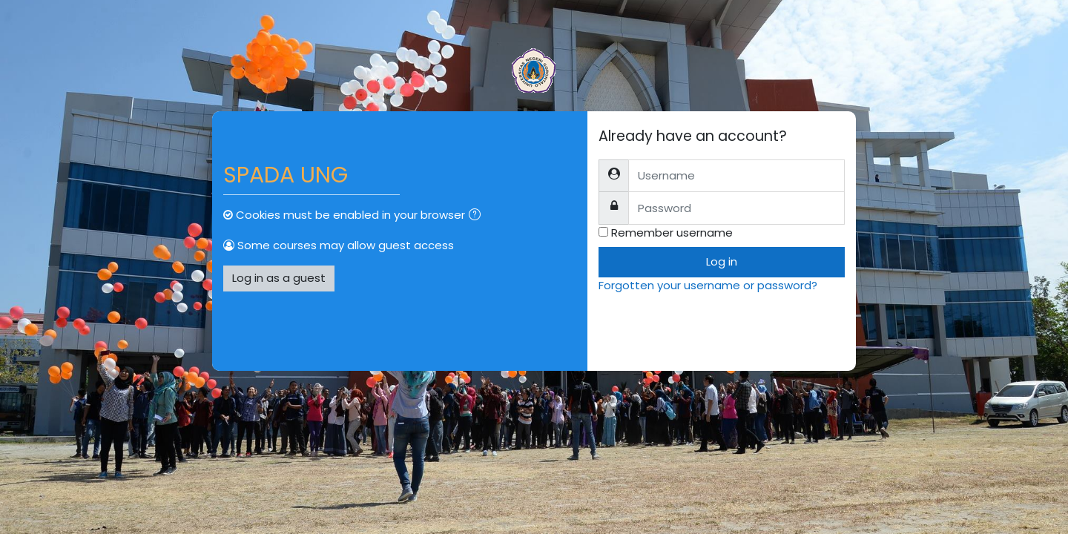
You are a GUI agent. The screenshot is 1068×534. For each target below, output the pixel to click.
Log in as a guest (279, 278)
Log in (721, 261)
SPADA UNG (285, 175)
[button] (477, 216)
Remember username (672, 232)
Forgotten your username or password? (708, 285)
